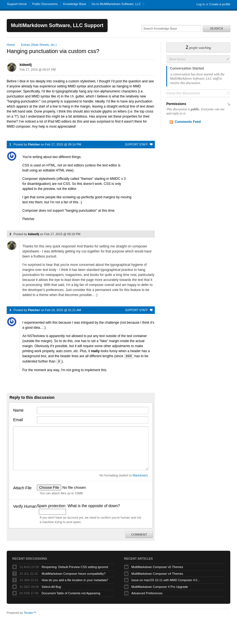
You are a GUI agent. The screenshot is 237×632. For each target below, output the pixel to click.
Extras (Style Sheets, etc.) (38, 44)
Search (216, 28)
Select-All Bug (51, 586)
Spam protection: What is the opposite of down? (78, 505)
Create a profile (219, 4)
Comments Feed (188, 122)
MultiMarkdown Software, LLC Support (57, 25)
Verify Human (25, 506)
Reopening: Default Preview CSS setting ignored (75, 566)
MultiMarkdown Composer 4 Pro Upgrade (159, 586)
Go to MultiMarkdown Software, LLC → (118, 4)
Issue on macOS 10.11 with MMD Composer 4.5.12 (166, 579)
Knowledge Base (74, 4)
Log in (200, 4)
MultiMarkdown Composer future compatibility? (74, 573)
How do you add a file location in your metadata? (75, 579)
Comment (139, 534)
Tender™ (30, 612)
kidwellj (26, 65)
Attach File (22, 487)
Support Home (17, 4)
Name (18, 409)
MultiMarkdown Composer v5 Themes (157, 566)
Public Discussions (45, 4)
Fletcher (34, 144)
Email (18, 419)
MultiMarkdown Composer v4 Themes (157, 573)
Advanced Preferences (146, 592)
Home (11, 44)
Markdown (140, 474)
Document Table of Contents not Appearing (71, 592)
